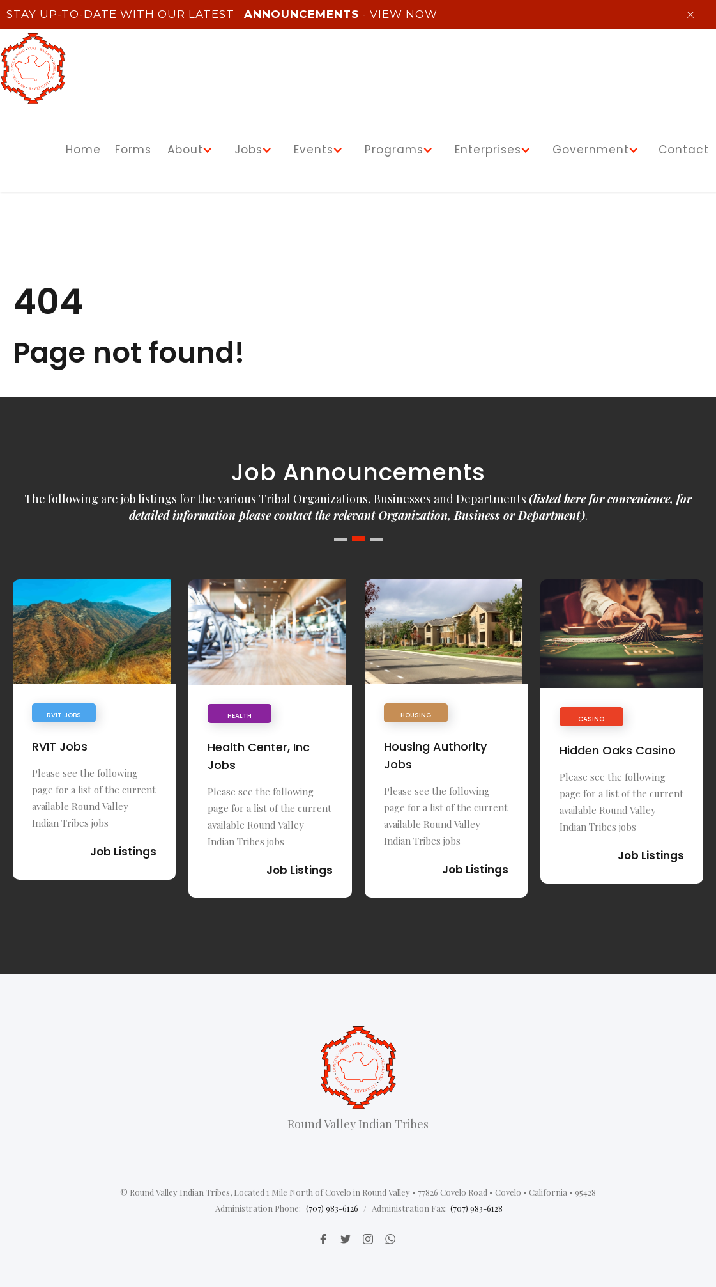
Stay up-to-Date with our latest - (220, 14)
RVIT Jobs (60, 746)
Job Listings (123, 851)
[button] (191, 150)
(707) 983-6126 (332, 1208)
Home (83, 149)
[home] (33, 68)
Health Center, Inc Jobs (259, 756)
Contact (684, 149)
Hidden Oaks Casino (618, 750)
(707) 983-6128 (476, 1208)
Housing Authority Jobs (435, 755)
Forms (133, 149)
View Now (404, 14)
